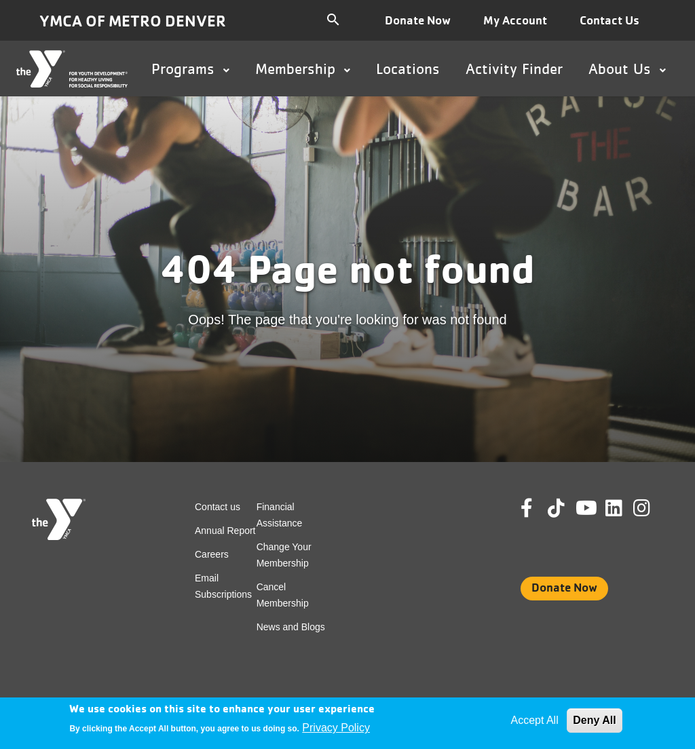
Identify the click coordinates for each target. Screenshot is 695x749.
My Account (515, 20)
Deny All (594, 720)
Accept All (534, 720)
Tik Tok (557, 518)
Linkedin (623, 508)
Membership (302, 68)
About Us (627, 68)
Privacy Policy (336, 727)
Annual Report (225, 530)
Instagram (651, 508)
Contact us (217, 506)
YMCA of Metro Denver (132, 21)
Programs (190, 68)
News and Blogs (291, 626)
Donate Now (418, 20)
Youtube (585, 508)
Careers (212, 554)
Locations (408, 68)
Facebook (536, 508)
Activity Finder (514, 68)
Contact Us (609, 20)
